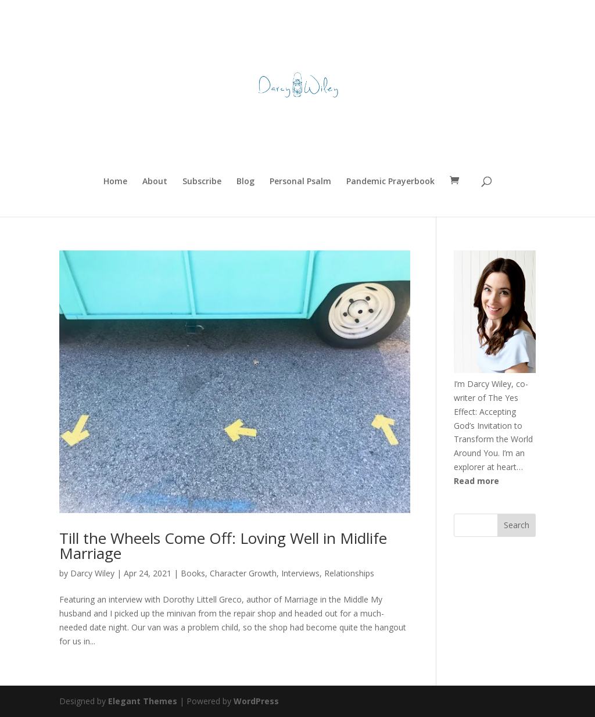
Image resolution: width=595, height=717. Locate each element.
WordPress (256, 701)
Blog (245, 182)
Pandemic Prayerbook (390, 182)
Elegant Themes (142, 701)
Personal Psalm (300, 182)
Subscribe (201, 182)
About (154, 182)
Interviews (300, 573)
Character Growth (243, 573)
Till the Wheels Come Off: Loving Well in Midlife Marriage (223, 546)
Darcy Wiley (92, 573)
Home (115, 182)
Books (193, 573)
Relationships (349, 573)
